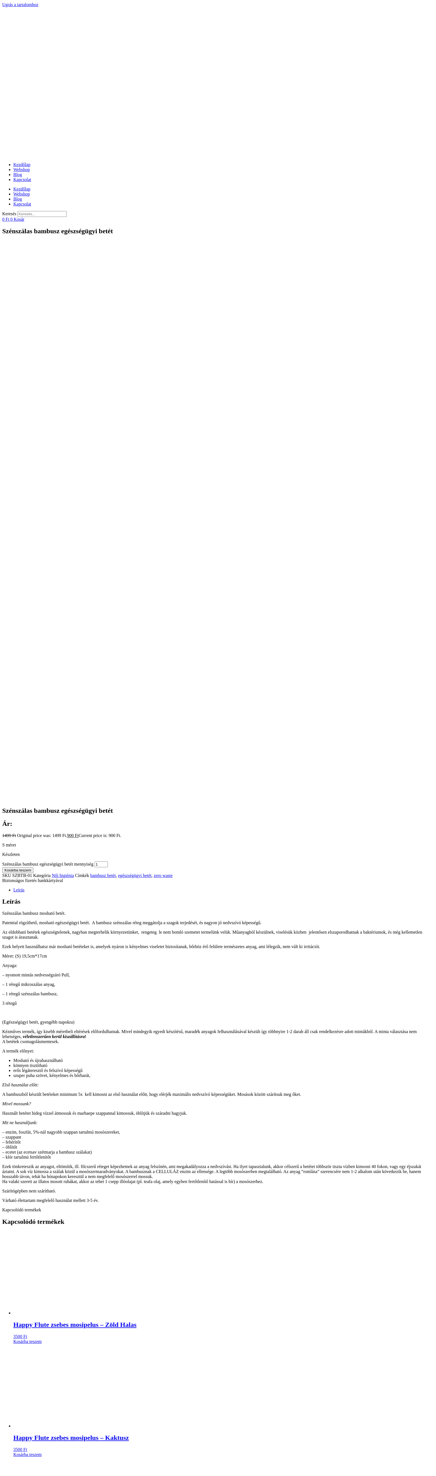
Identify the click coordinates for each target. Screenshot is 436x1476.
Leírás (18, 461)
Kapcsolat (22, 179)
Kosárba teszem (17, 441)
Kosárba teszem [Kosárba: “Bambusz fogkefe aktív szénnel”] (27, 1251)
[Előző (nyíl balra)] (4, 1473)
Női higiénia (63, 446)
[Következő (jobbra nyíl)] (10, 1473)
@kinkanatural (24, 1276)
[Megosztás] (10, 1468)
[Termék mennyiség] (101, 435)
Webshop (21, 169)
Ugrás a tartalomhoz (20, 4)
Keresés (9, 213)
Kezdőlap (21, 164)
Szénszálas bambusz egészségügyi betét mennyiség (47, 435)
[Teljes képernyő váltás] (15, 1468)
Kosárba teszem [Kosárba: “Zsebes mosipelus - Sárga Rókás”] (27, 1138)
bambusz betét (103, 446)
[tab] (223, 461)
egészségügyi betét (134, 446)
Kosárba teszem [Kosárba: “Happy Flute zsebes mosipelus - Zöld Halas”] (27, 912)
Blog (17, 174)
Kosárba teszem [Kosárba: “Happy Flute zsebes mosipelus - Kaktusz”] (27, 1025)
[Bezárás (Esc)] (4, 1468)
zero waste (163, 446)
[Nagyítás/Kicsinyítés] (21, 1468)
